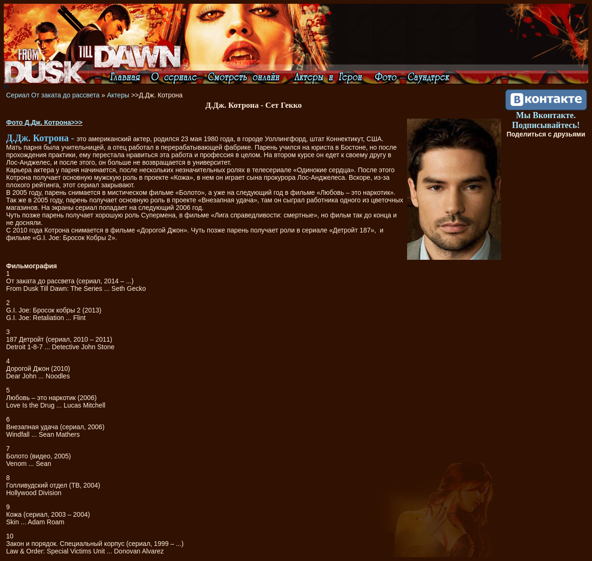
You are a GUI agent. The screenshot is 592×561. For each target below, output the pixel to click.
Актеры (118, 95)
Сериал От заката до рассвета (53, 95)
